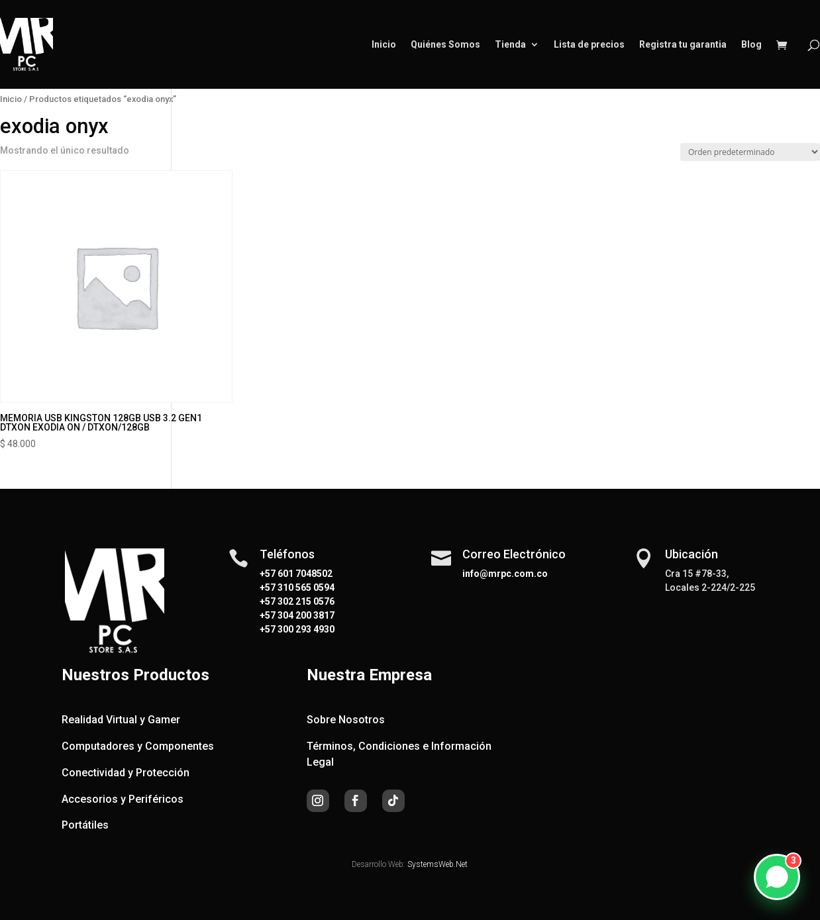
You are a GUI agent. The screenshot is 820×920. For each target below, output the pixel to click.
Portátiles (85, 825)
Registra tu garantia (683, 45)
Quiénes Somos (445, 45)
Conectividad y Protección (125, 772)
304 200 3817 (305, 615)
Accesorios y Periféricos (122, 799)
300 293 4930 (305, 629)
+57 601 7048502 (296, 573)
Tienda (510, 45)
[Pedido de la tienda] (750, 152)
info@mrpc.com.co (505, 573)
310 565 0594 (305, 587)
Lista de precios (589, 45)
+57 (268, 587)
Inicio (384, 45)
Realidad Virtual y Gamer (121, 719)
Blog (751, 45)
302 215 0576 (305, 601)
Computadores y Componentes (138, 746)
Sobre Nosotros (346, 719)
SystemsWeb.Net (437, 864)
